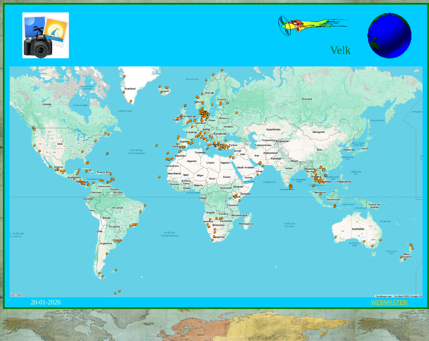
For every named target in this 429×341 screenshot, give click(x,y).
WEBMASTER (389, 302)
